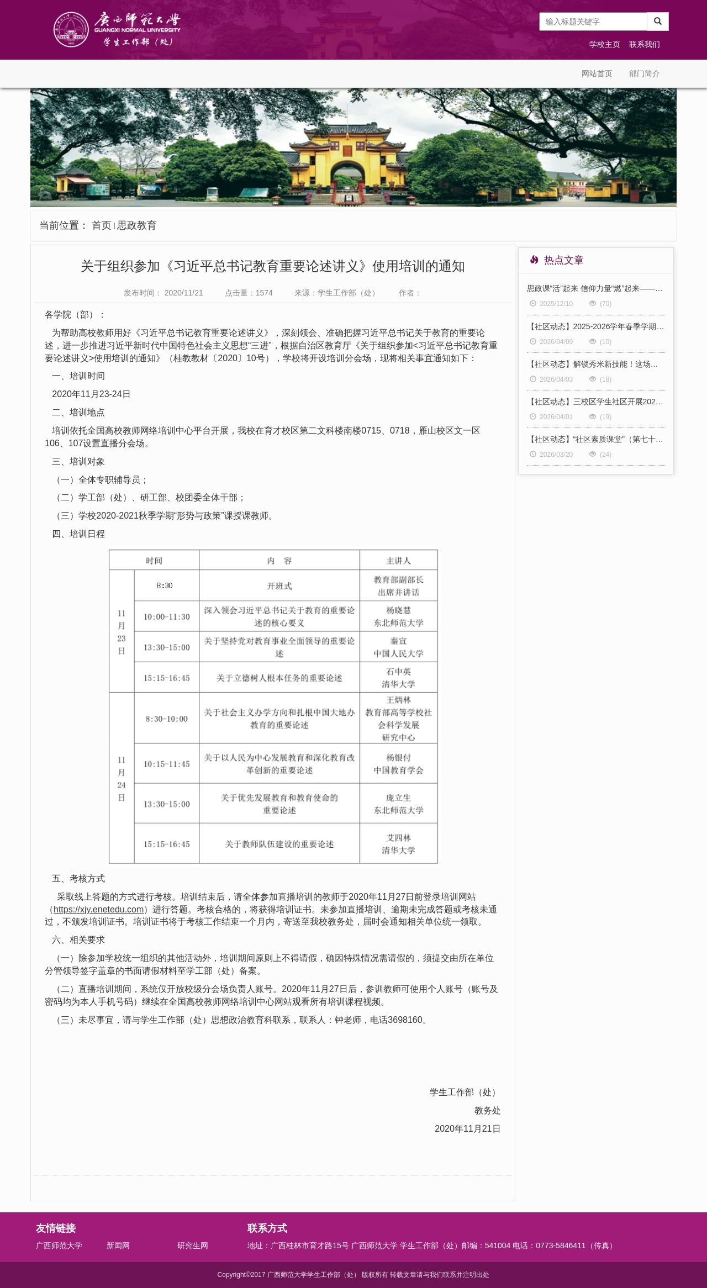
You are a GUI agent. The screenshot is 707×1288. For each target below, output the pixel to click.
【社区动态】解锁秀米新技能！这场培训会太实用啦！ (596, 364)
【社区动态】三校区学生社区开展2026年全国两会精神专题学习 (596, 401)
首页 (102, 225)
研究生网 (192, 1245)
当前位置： (98, 225)
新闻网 (118, 1245)
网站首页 (597, 73)
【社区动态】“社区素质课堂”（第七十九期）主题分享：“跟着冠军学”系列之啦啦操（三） (596, 439)
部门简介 (644, 73)
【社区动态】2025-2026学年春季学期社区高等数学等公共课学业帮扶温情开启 (596, 326)
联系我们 (644, 44)
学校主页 (604, 44)
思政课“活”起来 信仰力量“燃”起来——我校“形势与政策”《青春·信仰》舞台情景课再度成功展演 (596, 288)
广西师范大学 (59, 1245)
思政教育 (137, 225)
